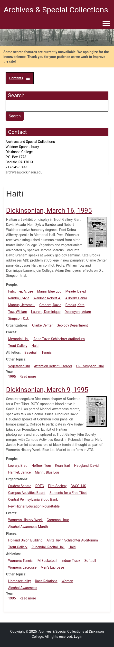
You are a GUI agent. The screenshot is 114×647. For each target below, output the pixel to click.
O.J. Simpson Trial (90, 366)
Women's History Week (25, 520)
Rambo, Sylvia (18, 298)
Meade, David (76, 291)
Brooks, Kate (75, 305)
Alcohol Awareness (22, 588)
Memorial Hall (18, 339)
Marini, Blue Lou (49, 291)
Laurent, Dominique (46, 312)
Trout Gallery (17, 346)
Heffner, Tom (41, 465)
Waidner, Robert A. (47, 298)
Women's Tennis (20, 561)
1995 (12, 376)
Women (67, 581)
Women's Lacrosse (22, 567)
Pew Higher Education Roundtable (33, 506)
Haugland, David (86, 465)
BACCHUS (78, 486)
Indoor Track (70, 561)
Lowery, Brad (17, 465)
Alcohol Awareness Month (28, 527)
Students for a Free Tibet (68, 493)
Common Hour (58, 520)
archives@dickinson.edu (24, 172)
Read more (27, 376)
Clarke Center (42, 325)
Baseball (30, 352)
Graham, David (50, 305)
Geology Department (72, 325)
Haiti (34, 346)
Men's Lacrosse (52, 567)
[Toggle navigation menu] (106, 24)
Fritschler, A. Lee (20, 291)
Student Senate (19, 486)
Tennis (46, 352)
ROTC (39, 486)
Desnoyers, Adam (78, 312)
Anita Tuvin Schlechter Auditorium (59, 339)
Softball (90, 561)
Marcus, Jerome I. (21, 305)
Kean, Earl (62, 465)
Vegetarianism (19, 366)
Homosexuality (19, 581)
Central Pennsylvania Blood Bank (33, 499)
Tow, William (17, 312)
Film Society (57, 486)
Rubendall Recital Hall (47, 547)
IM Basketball (47, 561)
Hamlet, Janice (19, 472)
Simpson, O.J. (18, 318)
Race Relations (46, 581)
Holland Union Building (25, 540)
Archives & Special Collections (56, 9)
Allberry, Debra (76, 298)
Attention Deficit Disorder (53, 366)
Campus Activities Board (26, 493)
